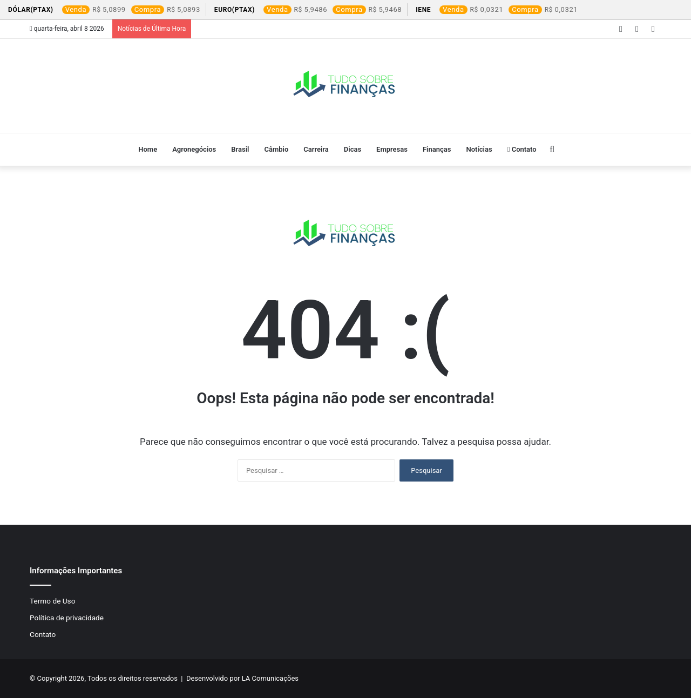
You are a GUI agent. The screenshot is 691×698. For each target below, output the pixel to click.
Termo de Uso (52, 601)
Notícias (479, 149)
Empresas (392, 149)
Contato (522, 149)
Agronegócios (194, 149)
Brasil (240, 149)
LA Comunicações (269, 678)
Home (147, 149)
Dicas (352, 149)
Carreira (316, 149)
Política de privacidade (67, 617)
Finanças (437, 149)
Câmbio (276, 149)
